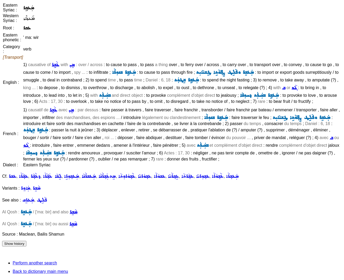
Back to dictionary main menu (40, 271)
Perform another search (35, 263)
